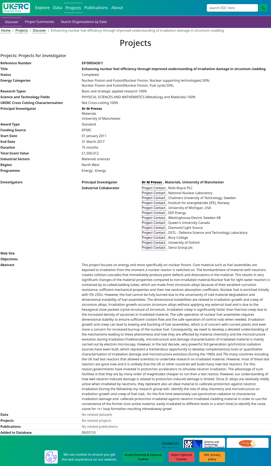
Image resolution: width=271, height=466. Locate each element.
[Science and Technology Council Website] (204, 443)
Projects (21, 30)
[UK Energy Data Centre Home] (16, 8)
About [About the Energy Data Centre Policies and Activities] (117, 7)
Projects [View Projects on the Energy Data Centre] (73, 8)
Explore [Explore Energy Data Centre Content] (42, 7)
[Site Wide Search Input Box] (232, 8)
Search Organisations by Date (84, 21)
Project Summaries (39, 21)
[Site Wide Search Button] (263, 7)
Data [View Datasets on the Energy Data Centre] (57, 7)
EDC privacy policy (212, 457)
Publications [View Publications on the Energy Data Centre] (96, 7)
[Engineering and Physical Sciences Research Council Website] (247, 443)
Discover (11, 22)
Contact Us (170, 443)
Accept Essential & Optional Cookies (143, 457)
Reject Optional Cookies (181, 457)
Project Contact (154, 188)
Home (6, 30)
